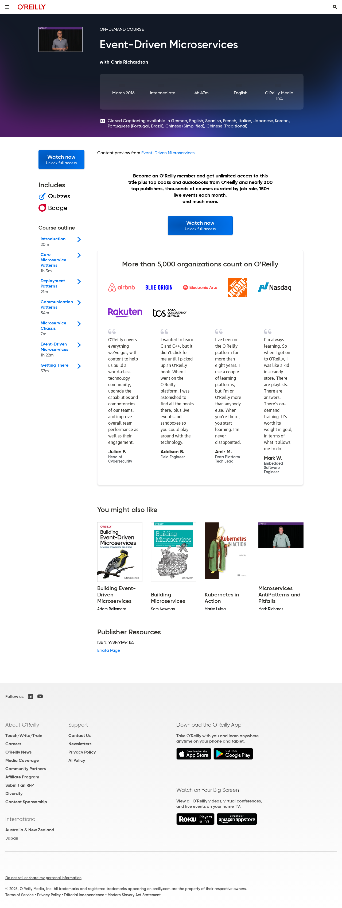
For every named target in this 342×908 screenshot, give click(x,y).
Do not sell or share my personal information (43, 877)
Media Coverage (22, 760)
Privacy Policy (82, 752)
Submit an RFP (19, 785)
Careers (13, 744)
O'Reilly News (18, 752)
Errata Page (108, 650)
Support (78, 724)
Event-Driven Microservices (168, 152)
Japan (11, 838)
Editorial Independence (84, 895)
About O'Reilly (22, 724)
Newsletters (79, 744)
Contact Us (79, 735)
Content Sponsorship (26, 802)
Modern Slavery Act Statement (134, 895)
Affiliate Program (22, 777)
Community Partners (25, 768)
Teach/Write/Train (23, 735)
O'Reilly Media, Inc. (279, 95)
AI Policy (76, 760)
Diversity (13, 793)
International (21, 819)
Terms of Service (19, 895)
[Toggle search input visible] (335, 7)
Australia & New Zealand (29, 830)
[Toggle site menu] (7, 7)
